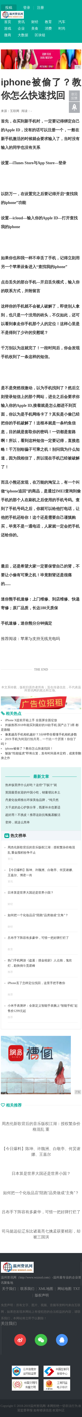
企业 (21, 28)
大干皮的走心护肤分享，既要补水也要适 (32, 807)
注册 (40, 7)
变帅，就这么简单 (17, 822)
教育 (48, 22)
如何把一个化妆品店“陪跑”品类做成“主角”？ (38, 915)
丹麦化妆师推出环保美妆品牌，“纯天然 (32, 800)
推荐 (10, 972)
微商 (7, 35)
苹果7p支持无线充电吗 (40, 638)
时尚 (61, 28)
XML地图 (45, 1289)
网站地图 (65, 1289)
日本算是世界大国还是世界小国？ (31, 892)
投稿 (8, 7)
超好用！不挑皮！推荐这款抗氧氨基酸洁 (32, 815)
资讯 (21, 22)
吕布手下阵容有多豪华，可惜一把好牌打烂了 (38, 937)
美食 (34, 28)
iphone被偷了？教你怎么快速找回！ (29, 748)
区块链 (40, 35)
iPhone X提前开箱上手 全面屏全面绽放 (31, 720)
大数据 (23, 35)
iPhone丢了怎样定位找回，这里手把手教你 (36, 983)
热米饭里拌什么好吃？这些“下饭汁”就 (31, 785)
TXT (76, 1289)
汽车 (61, 22)
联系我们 (27, 1289)
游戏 (7, 28)
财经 (34, 22)
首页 (7, 22)
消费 (48, 28)
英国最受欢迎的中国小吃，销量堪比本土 (32, 792)
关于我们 (9, 1289)
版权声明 (42, 1295)
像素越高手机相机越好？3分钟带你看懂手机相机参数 (41, 734)
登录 (26, 7)
